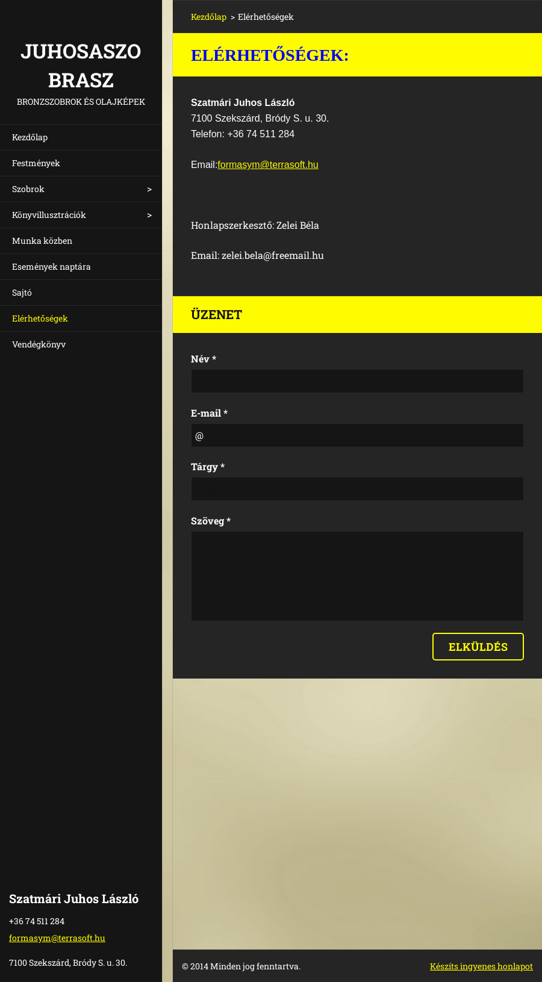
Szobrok (28, 188)
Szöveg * (211, 520)
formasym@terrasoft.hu (267, 165)
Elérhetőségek (40, 318)
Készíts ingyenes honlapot (481, 966)
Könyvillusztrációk (49, 214)
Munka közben (42, 240)
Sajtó (22, 292)
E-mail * (209, 412)
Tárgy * (208, 466)
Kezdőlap (30, 137)
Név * (203, 358)
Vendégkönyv (39, 344)
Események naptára (51, 266)
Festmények (36, 163)
